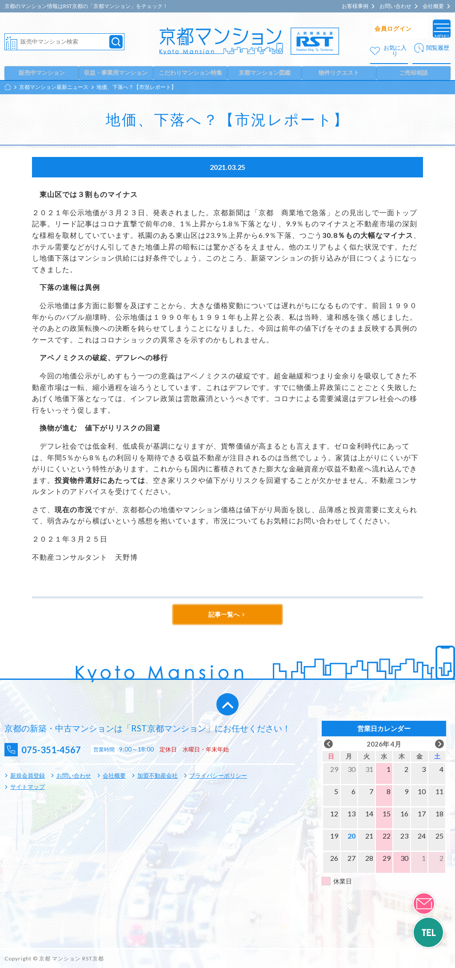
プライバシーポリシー (218, 775)
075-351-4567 (58, 749)
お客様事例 (355, 6)
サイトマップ (27, 787)
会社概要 (433, 6)
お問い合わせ (395, 6)
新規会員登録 (27, 775)
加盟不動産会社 (157, 775)
